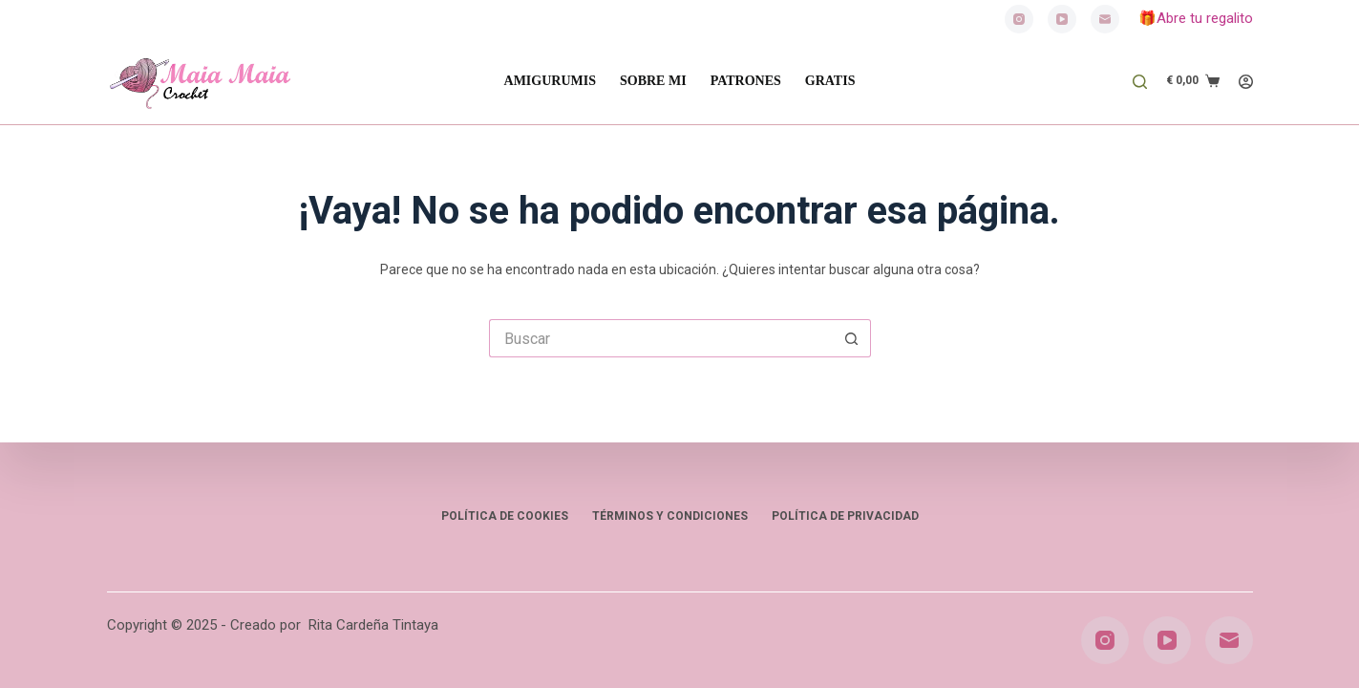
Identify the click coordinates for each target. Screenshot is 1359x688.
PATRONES (746, 81)
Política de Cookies (504, 516)
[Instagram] (1019, 19)
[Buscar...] (661, 338)
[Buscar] (1140, 82)
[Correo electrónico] (1105, 19)
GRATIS (830, 81)
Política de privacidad (845, 516)
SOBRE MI (653, 81)
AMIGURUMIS (550, 81)
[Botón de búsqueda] (852, 338)
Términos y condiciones (670, 516)
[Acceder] (1246, 82)
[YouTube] (1062, 19)
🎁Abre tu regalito (1195, 18)
